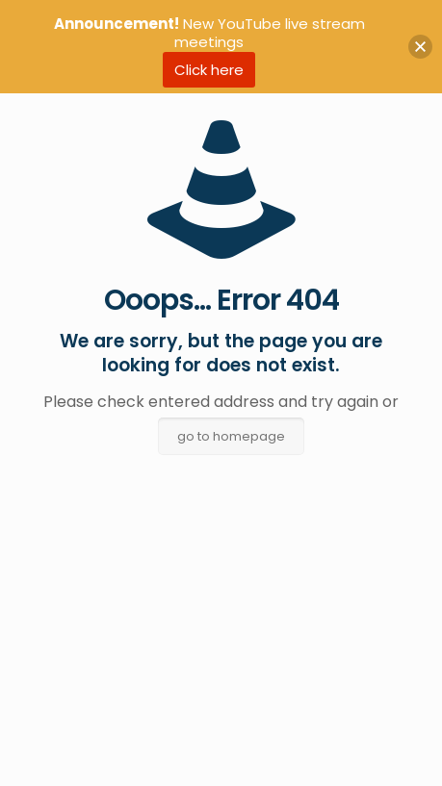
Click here (209, 70)
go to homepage (231, 436)
